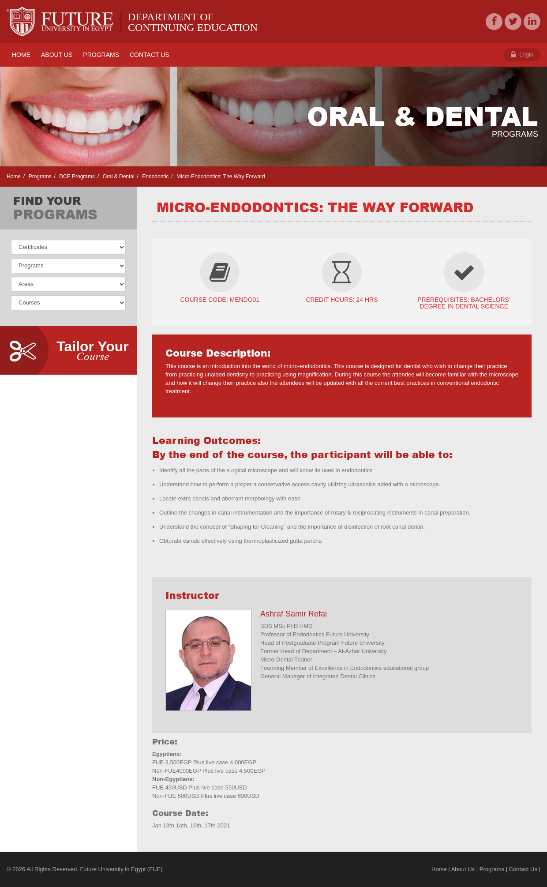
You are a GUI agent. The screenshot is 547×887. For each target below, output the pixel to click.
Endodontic (155, 176)
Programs (39, 176)
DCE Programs (76, 176)
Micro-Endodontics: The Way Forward (220, 176)
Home (14, 176)
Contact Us (523, 869)
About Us (463, 869)
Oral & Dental (117, 176)
